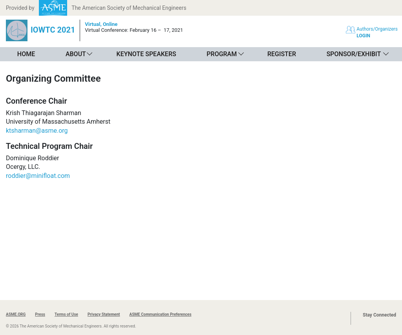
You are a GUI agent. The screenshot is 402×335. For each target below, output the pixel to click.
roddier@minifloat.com (38, 175)
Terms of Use (66, 314)
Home (26, 54)
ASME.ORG (16, 314)
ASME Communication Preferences (160, 314)
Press (40, 314)
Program (221, 54)
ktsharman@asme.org (37, 130)
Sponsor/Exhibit (354, 54)
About (76, 54)
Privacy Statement (104, 314)
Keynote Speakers (146, 54)
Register (281, 54)
